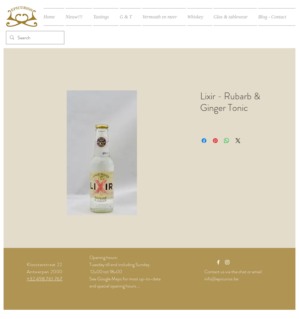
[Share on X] (238, 140)
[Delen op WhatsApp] (226, 140)
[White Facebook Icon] (218, 262)
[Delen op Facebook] (204, 140)
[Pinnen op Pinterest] (215, 140)
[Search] (35, 37)
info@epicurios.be (221, 278)
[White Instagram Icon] (227, 262)
